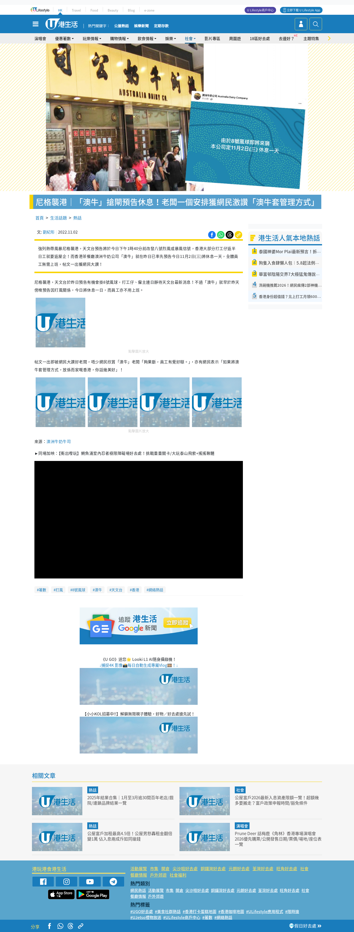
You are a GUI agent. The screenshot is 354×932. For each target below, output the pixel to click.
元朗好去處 (239, 868)
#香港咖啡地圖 (231, 911)
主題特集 (311, 38)
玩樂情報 (90, 38)
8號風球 (78, 589)
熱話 (77, 218)
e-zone (149, 10)
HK (60, 10)
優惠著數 (63, 38)
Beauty (113, 10)
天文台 (116, 589)
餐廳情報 (138, 875)
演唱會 (40, 38)
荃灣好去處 (262, 868)
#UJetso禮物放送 (145, 917)
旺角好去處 (286, 868)
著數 (42, 589)
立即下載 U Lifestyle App (303, 10)
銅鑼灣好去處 (213, 868)
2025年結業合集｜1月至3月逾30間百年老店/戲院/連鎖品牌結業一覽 (130, 800)
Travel (76, 10)
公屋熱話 (121, 26)
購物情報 (118, 38)
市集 (154, 868)
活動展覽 (138, 868)
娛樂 (169, 38)
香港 (135, 589)
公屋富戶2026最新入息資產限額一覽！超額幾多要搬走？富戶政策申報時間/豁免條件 (277, 800)
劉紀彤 (49, 232)
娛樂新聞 (141, 26)
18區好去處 (260, 38)
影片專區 (212, 38)
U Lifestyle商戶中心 (260, 10)
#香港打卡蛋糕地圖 (199, 911)
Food (94, 10)
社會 (189, 38)
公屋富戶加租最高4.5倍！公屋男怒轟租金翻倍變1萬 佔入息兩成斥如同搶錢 (129, 836)
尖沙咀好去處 (185, 868)
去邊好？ (287, 38)
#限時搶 (292, 911)
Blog (131, 10)
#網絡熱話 (223, 917)
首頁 (39, 218)
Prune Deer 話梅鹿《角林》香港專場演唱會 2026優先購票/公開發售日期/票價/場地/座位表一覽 (278, 838)
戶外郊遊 (158, 875)
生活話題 (58, 218)
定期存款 (161, 26)
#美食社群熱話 (168, 911)
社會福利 (178, 875)
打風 (59, 589)
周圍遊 (235, 38)
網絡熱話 (155, 589)
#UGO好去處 (141, 911)
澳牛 (98, 589)
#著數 (207, 917)
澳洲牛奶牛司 (58, 441)
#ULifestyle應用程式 (264, 911)
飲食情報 (145, 38)
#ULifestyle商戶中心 (181, 917)
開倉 (165, 868)
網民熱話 (138, 890)
